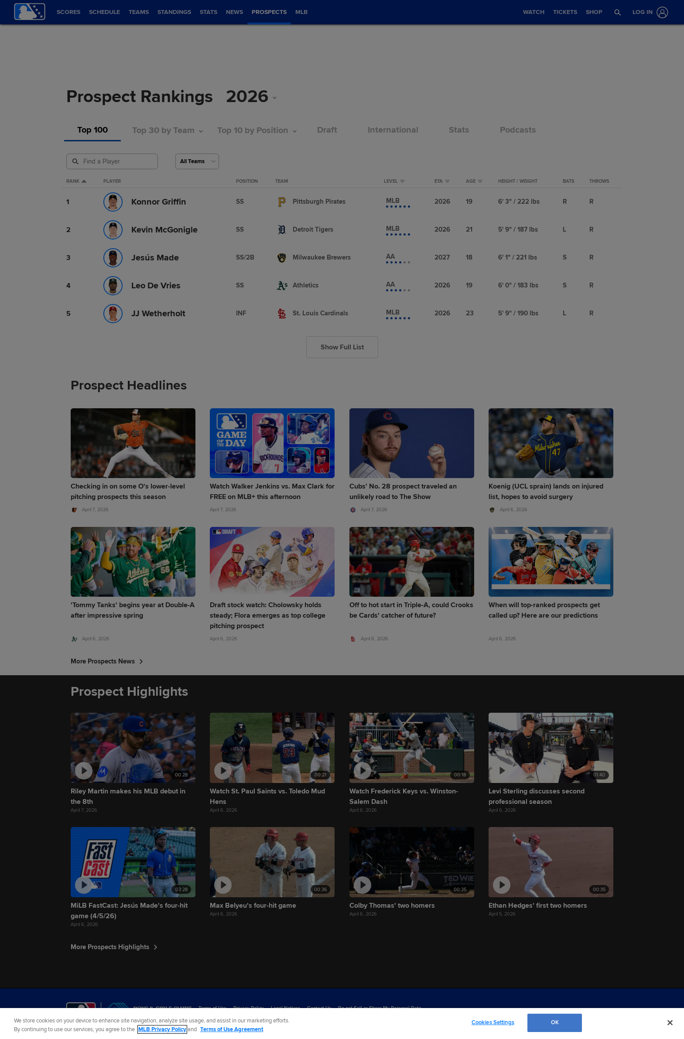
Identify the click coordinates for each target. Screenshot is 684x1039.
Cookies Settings (493, 1022)
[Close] (670, 1022)
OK (555, 1022)
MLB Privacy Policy (162, 1029)
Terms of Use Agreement (231, 1029)
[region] (342, 1023)
